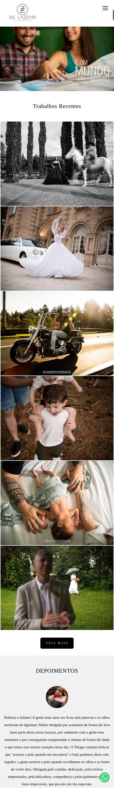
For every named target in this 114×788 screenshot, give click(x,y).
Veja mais (57, 643)
